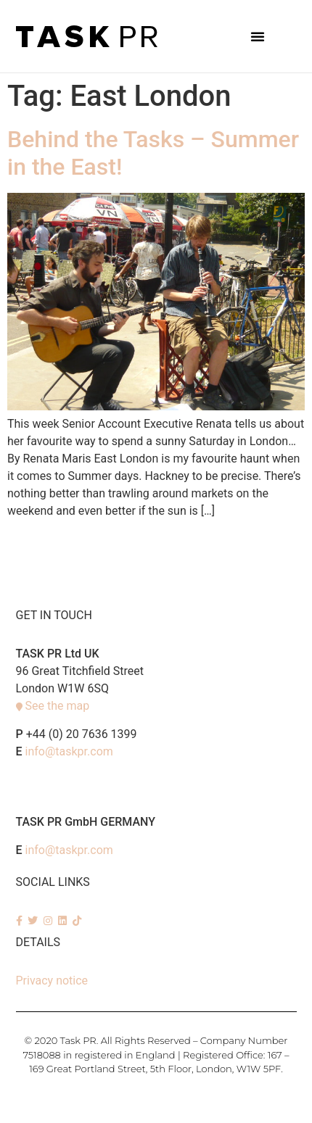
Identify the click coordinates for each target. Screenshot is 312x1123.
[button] (257, 36)
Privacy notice (52, 980)
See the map (57, 706)
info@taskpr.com (69, 751)
